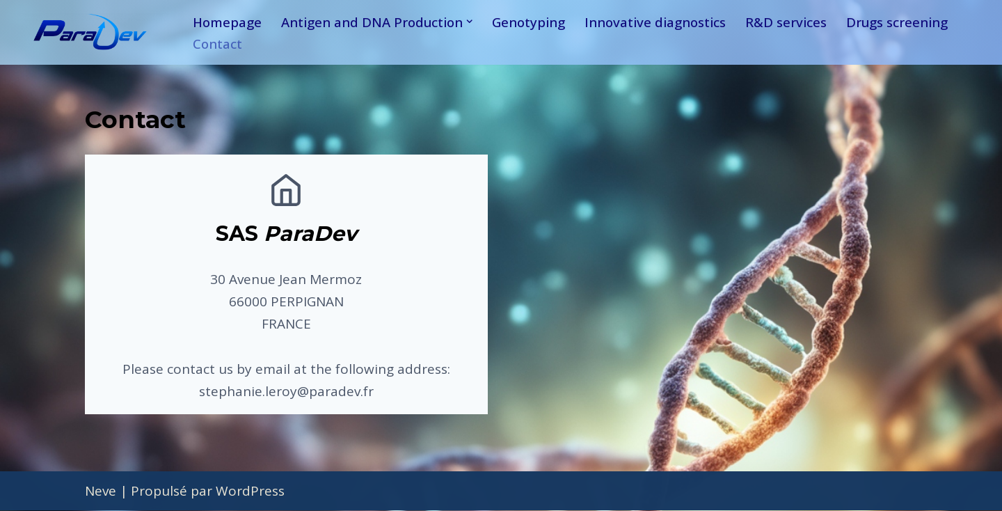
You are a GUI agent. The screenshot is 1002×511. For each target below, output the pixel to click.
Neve (100, 491)
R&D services (797, 22)
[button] (474, 21)
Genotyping (535, 22)
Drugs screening (908, 22)
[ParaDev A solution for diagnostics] (89, 32)
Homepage (228, 22)
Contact (218, 44)
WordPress (250, 491)
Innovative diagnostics (663, 22)
